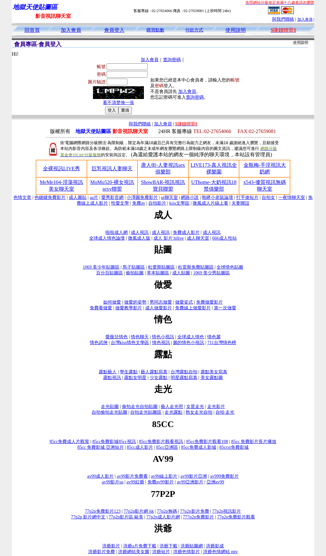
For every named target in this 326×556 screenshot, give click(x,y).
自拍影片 (157, 203)
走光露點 (173, 412)
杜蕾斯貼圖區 (161, 267)
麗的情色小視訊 (188, 342)
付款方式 (194, 30)
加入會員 (305, 19)
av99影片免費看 (132, 476)
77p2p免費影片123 (103, 511)
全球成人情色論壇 (107, 238)
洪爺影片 (111, 546)
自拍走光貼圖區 (145, 412)
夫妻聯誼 (240, 203)
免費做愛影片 (209, 302)
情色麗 (214, 336)
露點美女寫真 (214, 371)
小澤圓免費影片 (142, 197)
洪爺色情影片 (186, 551)
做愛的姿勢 (135, 302)
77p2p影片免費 (194, 511)
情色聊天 (140, 336)
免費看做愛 (101, 308)
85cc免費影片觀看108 (207, 441)
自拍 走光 (225, 412)
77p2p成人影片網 (163, 517)
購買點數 (155, 30)
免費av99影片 (160, 482)
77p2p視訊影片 (226, 511)
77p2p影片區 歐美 (126, 517)
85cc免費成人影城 (198, 447)
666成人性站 (224, 238)
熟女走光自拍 (199, 412)
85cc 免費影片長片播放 (253, 441)
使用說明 (235, 30)
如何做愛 (112, 302)
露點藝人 (108, 371)
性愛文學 (120, 203)
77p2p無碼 (167, 511)
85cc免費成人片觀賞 (69, 441)
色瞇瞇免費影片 (50, 197)
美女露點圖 (212, 377)
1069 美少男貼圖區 (211, 273)
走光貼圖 (110, 406)
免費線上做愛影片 (193, 308)
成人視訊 (140, 232)
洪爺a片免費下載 (139, 546)
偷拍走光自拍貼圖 (140, 406)
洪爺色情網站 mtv (220, 551)
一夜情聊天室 (291, 197)
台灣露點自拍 (184, 371)
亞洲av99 (215, 482)
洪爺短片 (161, 551)
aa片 (94, 197)
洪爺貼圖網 (192, 546)
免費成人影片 (186, 232)
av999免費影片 (224, 476)
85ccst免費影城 (234, 447)
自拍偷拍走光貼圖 (109, 412)
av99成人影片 (100, 476)
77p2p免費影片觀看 (236, 517)
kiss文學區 (179, 203)
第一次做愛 (225, 308)
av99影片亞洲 (194, 476)
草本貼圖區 (158, 273)
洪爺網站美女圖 (133, 551)
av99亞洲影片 (190, 482)
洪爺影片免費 (101, 551)
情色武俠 (99, 342)
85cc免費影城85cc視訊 (114, 441)
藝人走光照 (172, 406)
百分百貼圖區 (109, 273)
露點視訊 (112, 377)
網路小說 (190, 197)
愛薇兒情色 (116, 336)
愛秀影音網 (112, 197)
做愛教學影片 (128, 308)
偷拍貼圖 (135, 273)
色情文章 (22, 197)
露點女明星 (135, 377)
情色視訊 (161, 342)
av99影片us (113, 482)
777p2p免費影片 (198, 517)
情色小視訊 (163, 336)
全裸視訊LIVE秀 (61, 168)
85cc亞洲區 (167, 447)
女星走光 (195, 406)
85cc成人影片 (140, 447)
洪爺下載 (168, 546)
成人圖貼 (78, 197)
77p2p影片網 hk (139, 511)
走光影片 (216, 406)
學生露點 (129, 371)
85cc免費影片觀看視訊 (161, 441)
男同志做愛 (161, 302)
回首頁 (32, 30)
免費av (138, 203)
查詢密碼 (172, 59)
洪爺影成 (215, 546)
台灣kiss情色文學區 (130, 342)
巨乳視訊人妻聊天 (112, 168)
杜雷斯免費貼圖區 (196, 267)
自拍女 (268, 197)
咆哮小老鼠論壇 (217, 197)
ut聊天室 (169, 197)
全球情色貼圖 (229, 267)
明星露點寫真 (184, 377)
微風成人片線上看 (210, 203)
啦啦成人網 (116, 232)
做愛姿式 (184, 302)
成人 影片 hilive (168, 238)
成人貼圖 (181, 273)
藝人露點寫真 (154, 371)
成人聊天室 (198, 238)
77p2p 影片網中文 (88, 517)
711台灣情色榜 (221, 342)
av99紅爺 (135, 482)
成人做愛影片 (158, 308)
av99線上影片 (164, 476)
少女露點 (158, 377)
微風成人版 (139, 238)
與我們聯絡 (283, 19)
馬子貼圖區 (134, 267)
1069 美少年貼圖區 (101, 267)
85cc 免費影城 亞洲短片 (100, 447)
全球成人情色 (190, 336)
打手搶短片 (247, 197)
